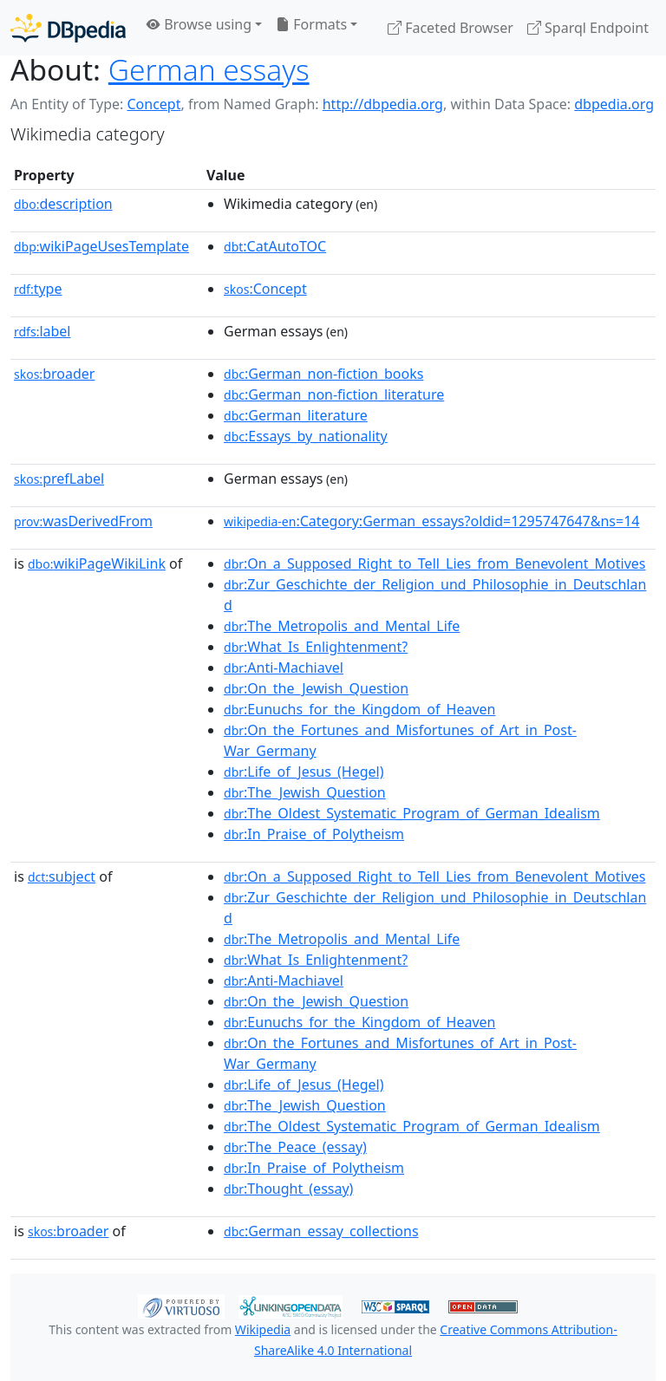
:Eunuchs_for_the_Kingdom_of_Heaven (359, 709)
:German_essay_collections (321, 1231)
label (42, 331)
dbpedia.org (614, 104)
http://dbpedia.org (383, 104)
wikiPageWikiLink (97, 563)
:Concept (265, 288)
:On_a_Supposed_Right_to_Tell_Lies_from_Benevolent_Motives (434, 563)
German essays (209, 69)
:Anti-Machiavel (283, 667)
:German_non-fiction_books (323, 373)
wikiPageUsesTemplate (101, 246)
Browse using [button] (199, 24)
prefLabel (59, 478)
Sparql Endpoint (588, 27)
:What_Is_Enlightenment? (316, 646)
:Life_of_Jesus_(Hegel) (303, 771)
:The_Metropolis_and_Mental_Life (342, 625)
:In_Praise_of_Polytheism (314, 834)
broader (54, 373)
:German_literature (296, 415)
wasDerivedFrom (83, 521)
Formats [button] (311, 24)
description (63, 203)
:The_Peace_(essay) (295, 1146)
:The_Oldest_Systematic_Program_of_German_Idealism (412, 813)
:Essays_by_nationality (306, 436)
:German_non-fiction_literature (334, 394)
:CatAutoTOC (275, 246)
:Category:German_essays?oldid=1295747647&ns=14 (431, 521)
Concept (153, 104)
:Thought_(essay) (288, 1188)
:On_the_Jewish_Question (316, 688)
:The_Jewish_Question (305, 792)
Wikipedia (263, 1329)
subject (61, 876)
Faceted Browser (450, 27)
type (38, 288)
